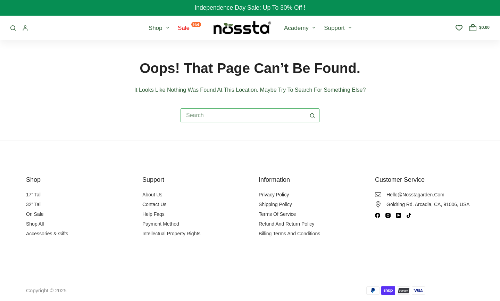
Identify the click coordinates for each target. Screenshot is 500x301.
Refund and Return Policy (286, 224)
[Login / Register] (25, 28)
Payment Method (160, 224)
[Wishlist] (459, 27)
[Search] (13, 28)
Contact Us (154, 204)
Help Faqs (153, 214)
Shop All (35, 224)
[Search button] (312, 115)
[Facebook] (377, 215)
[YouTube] (398, 215)
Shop (160, 28)
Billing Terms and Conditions (289, 233)
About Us (152, 194)
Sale (189, 26)
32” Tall (34, 204)
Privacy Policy (274, 194)
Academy (301, 28)
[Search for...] (243, 115)
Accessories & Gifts (47, 233)
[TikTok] (408, 215)
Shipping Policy (275, 204)
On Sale (35, 214)
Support (339, 28)
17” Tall (34, 194)
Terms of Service (277, 214)
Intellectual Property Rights (171, 233)
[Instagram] (388, 215)
